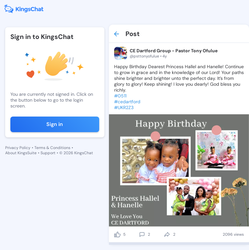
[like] (117, 234)
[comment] (142, 234)
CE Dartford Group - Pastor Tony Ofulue (174, 51)
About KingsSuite (21, 153)
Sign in (54, 124)
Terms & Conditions (52, 147)
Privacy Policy (17, 147)
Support (48, 153)
